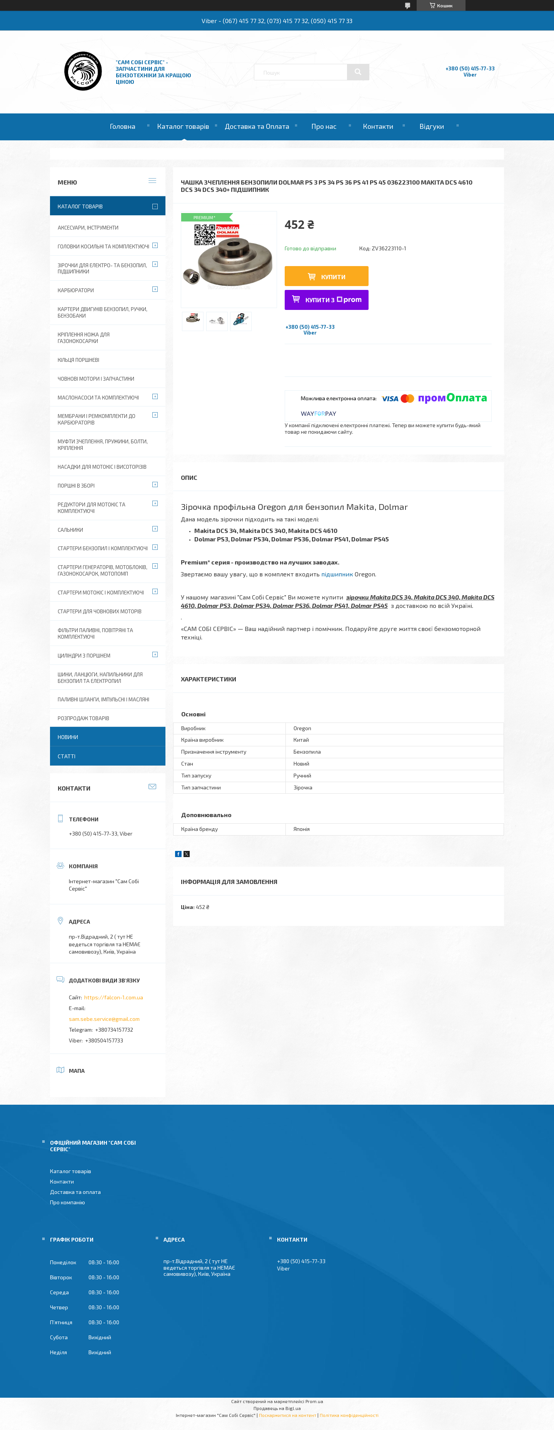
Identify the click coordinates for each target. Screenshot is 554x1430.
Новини (68, 737)
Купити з (333, 299)
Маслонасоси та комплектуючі (98, 398)
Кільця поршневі (78, 360)
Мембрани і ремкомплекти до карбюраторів (96, 419)
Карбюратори (76, 290)
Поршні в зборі (76, 486)
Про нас (324, 126)
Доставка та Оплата (257, 126)
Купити (333, 276)
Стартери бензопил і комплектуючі (103, 548)
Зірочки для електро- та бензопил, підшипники (102, 268)
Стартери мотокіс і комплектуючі (101, 592)
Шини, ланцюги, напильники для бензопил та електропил (100, 677)
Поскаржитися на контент (287, 1415)
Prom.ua (314, 1401)
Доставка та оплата (75, 1192)
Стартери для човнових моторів (100, 611)
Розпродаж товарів (83, 718)
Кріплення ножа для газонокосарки (84, 337)
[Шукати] (358, 72)
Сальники (70, 530)
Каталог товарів (183, 126)
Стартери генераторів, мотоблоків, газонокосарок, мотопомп (102, 570)
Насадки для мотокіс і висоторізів (102, 467)
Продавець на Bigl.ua (277, 1408)
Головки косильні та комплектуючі (103, 246)
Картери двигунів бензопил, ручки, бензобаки (102, 312)
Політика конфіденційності (349, 1415)
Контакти (378, 126)
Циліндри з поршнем (84, 656)
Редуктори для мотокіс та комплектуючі (91, 507)
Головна (122, 126)
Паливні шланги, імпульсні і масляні (103, 699)
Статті (66, 756)
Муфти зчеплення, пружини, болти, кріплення (103, 444)
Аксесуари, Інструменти (88, 228)
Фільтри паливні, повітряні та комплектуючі (95, 633)
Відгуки (431, 126)
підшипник (337, 574)
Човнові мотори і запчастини (96, 379)
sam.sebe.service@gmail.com (104, 1018)
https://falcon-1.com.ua (113, 997)
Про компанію (67, 1202)
